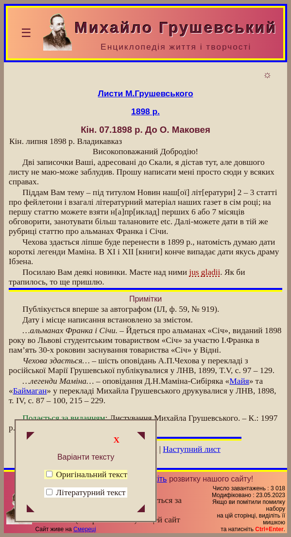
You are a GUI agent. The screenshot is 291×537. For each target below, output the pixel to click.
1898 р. (145, 111)
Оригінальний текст (86, 474)
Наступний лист (192, 449)
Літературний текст (90, 492)
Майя (239, 381)
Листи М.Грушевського (145, 93)
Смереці (84, 529)
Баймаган (30, 390)
